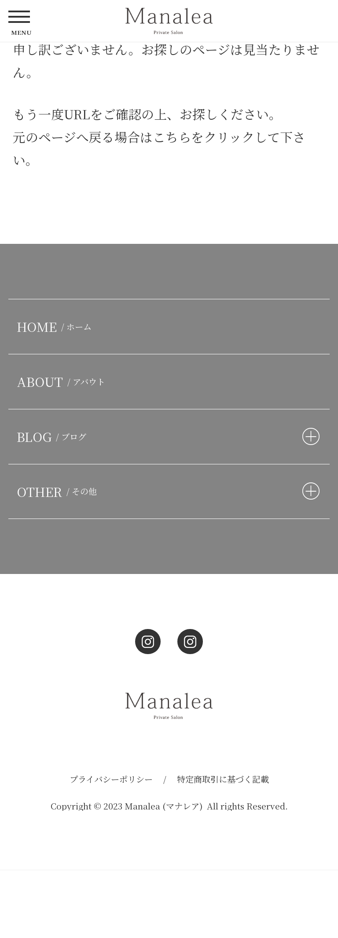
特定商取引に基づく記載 (223, 779)
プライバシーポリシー (111, 779)
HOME (56, 326)
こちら (172, 137)
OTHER (59, 491)
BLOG (53, 436)
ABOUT (63, 381)
